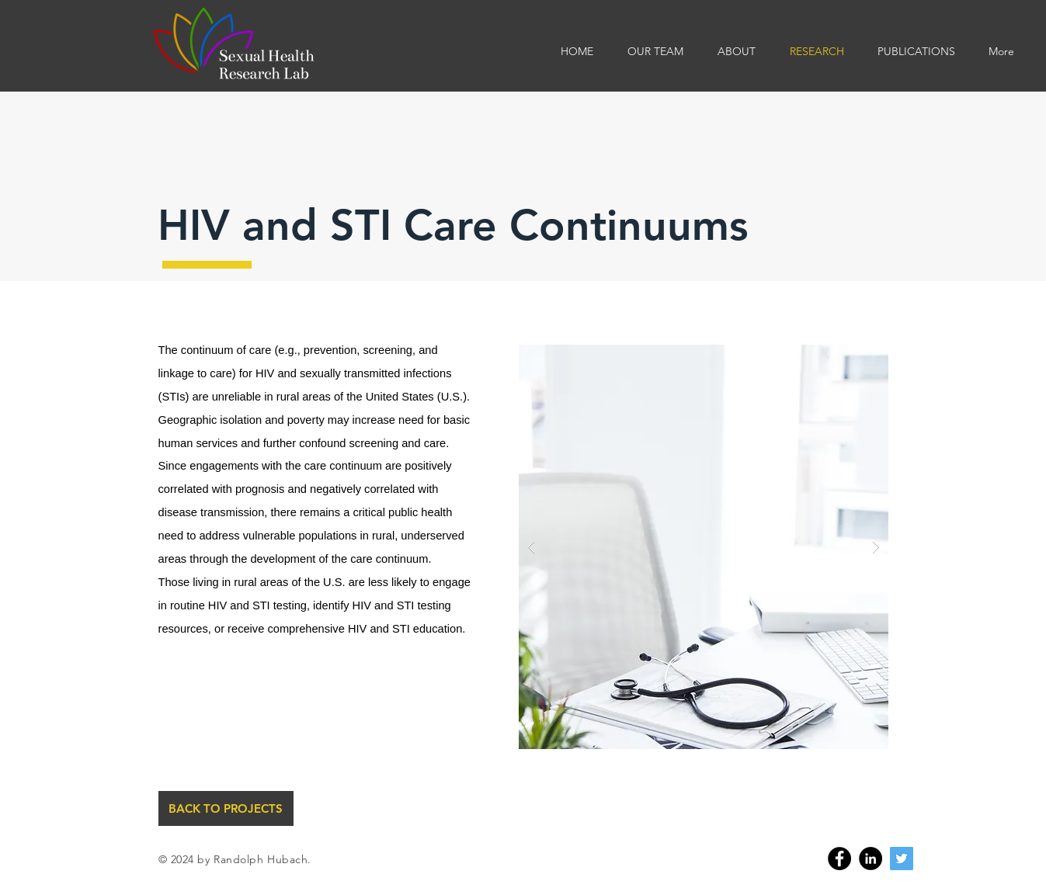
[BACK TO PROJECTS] (226, 808)
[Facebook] (839, 858)
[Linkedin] (870, 858)
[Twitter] (901, 858)
